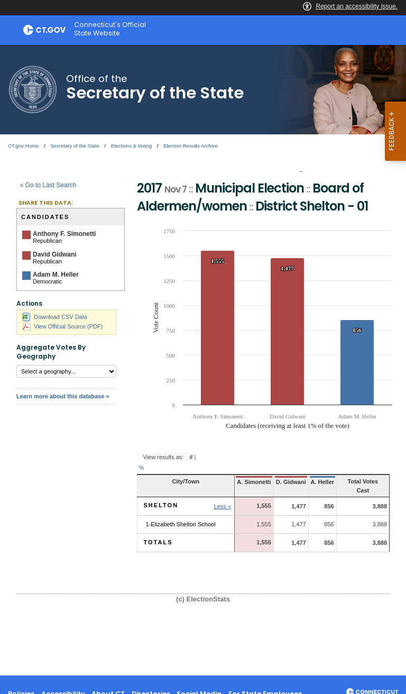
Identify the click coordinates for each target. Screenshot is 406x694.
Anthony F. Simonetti (64, 234)
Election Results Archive (190, 146)
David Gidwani (55, 254)
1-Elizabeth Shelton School (181, 516)
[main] (203, 360)
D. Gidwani (284, 482)
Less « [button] (216, 498)
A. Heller (315, 482)
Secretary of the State (74, 146)
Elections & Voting (131, 146)
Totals (158, 534)
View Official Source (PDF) (62, 326)
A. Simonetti (247, 482)
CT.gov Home (23, 146)
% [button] (141, 467)
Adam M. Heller (56, 274)
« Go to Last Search (48, 185)
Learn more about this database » (62, 396)
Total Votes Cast (359, 481)
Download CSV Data (54, 317)
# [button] (190, 457)
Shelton (161, 497)
